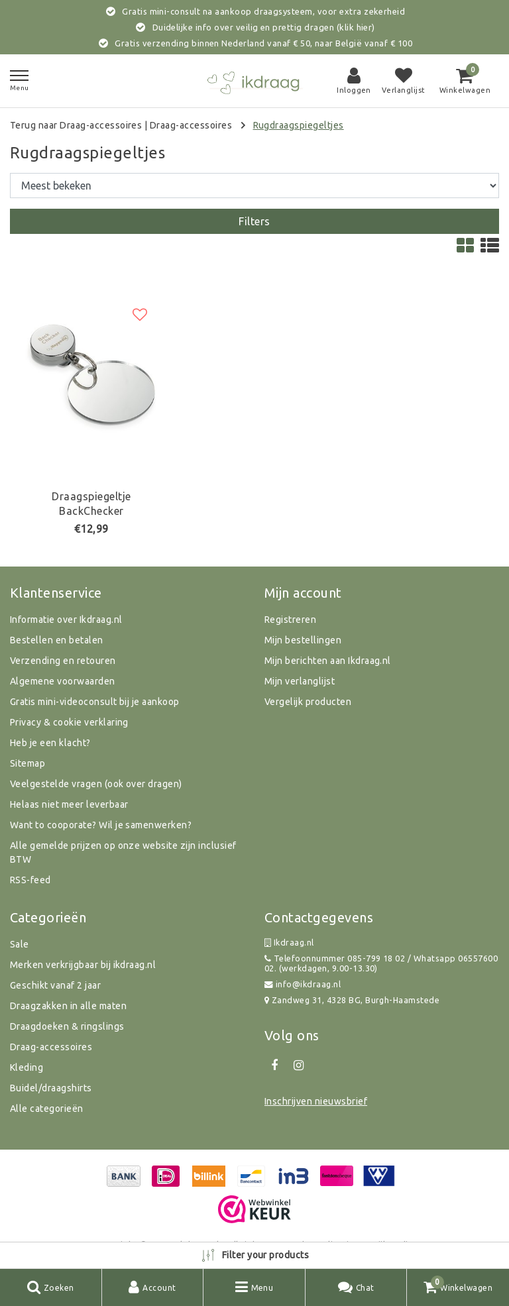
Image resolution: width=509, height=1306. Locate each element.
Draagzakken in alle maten (68, 1006)
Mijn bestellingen (302, 640)
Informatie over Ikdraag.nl (66, 619)
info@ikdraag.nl (302, 984)
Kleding (26, 1067)
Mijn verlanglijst (299, 681)
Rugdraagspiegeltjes (298, 125)
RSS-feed (30, 880)
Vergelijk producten (307, 701)
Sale (19, 944)
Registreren (290, 619)
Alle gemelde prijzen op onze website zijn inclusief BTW (123, 852)
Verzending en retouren (63, 660)
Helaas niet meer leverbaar (69, 804)
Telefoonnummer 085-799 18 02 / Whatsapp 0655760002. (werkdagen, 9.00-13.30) (381, 963)
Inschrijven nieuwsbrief (315, 1101)
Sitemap (27, 763)
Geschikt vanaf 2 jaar (55, 985)
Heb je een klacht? (50, 742)
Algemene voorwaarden (62, 681)
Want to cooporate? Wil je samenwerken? (101, 825)
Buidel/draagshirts (51, 1088)
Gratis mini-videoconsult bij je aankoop (95, 701)
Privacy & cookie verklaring (69, 722)
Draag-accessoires (191, 125)
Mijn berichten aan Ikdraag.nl (327, 660)
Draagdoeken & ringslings (67, 1026)
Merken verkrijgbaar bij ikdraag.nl (83, 964)
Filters (254, 221)
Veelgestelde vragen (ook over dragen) (96, 784)
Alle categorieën (47, 1108)
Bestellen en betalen (56, 640)
